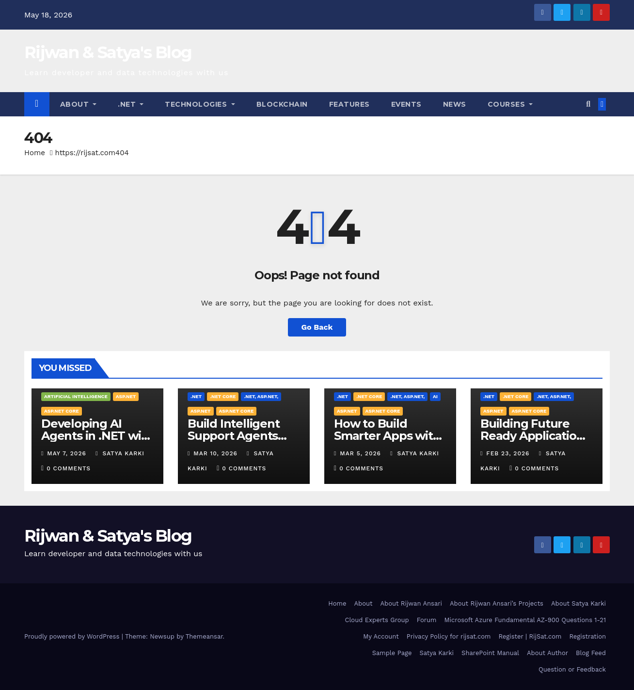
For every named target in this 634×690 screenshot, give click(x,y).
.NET (130, 104)
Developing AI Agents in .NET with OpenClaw (97, 436)
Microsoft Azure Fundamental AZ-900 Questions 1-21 (525, 620)
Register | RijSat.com (529, 636)
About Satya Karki (578, 603)
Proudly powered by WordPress (73, 636)
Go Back (317, 327)
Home (34, 152)
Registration (587, 636)
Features (349, 104)
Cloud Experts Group (377, 620)
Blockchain (282, 104)
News (454, 104)
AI (435, 396)
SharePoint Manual (490, 653)
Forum (427, 620)
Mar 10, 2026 (215, 453)
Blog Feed (591, 653)
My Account (381, 636)
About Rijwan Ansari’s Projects (496, 603)
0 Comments (69, 468)
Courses (510, 104)
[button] (588, 104)
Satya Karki (119, 453)
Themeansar (204, 636)
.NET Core (223, 396)
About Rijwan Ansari (411, 603)
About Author (547, 653)
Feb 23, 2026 (507, 453)
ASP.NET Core (61, 411)
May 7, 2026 (66, 453)
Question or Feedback (572, 669)
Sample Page (392, 653)
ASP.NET (126, 396)
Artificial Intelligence (76, 396)
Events (406, 104)
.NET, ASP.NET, (261, 396)
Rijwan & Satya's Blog (107, 52)
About (78, 104)
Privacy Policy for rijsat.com (449, 636)
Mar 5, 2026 (360, 453)
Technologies (200, 104)
